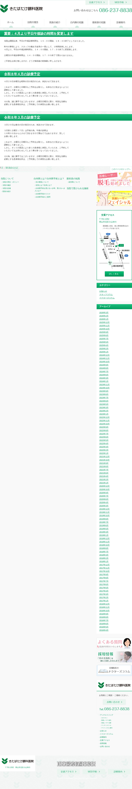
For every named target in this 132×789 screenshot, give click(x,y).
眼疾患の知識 (73, 178)
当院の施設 (7, 185)
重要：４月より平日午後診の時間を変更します (39, 33)
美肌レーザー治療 (106, 723)
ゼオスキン (104, 717)
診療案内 (103, 737)
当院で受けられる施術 (77, 188)
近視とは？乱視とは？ (44, 185)
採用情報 (103, 743)
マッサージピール (106, 725)
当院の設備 (7, 188)
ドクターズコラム (106, 734)
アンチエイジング (106, 715)
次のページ (13, 167)
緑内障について (74, 182)
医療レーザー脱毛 (106, 720)
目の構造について (42, 182)
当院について (7, 178)
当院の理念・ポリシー (11, 182)
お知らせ (103, 731)
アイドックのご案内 (106, 728)
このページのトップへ (121, 169)
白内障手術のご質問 (43, 197)
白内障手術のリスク (43, 194)
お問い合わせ (105, 746)
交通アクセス (105, 740)
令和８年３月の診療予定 (22, 117)
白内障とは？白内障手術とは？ (49, 178)
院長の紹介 (7, 191)
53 (7, 167)
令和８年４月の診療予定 (22, 74)
